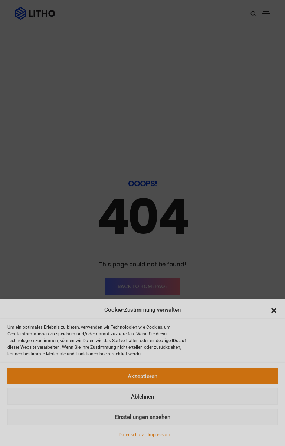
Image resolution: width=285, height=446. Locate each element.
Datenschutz (131, 434)
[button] (274, 310)
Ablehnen (142, 396)
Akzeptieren (142, 376)
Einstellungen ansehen (142, 417)
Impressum (159, 434)
